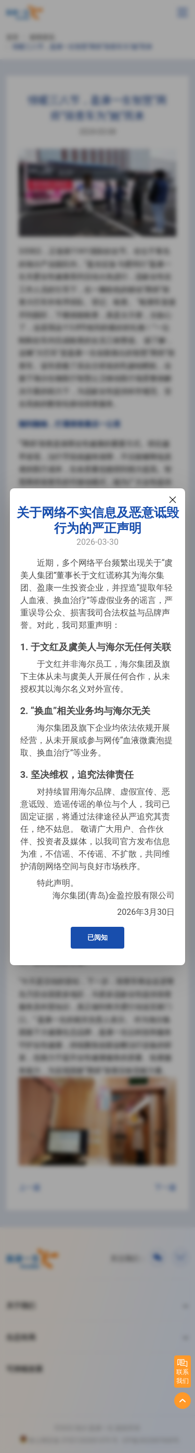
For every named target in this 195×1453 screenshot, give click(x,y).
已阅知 (97, 937)
